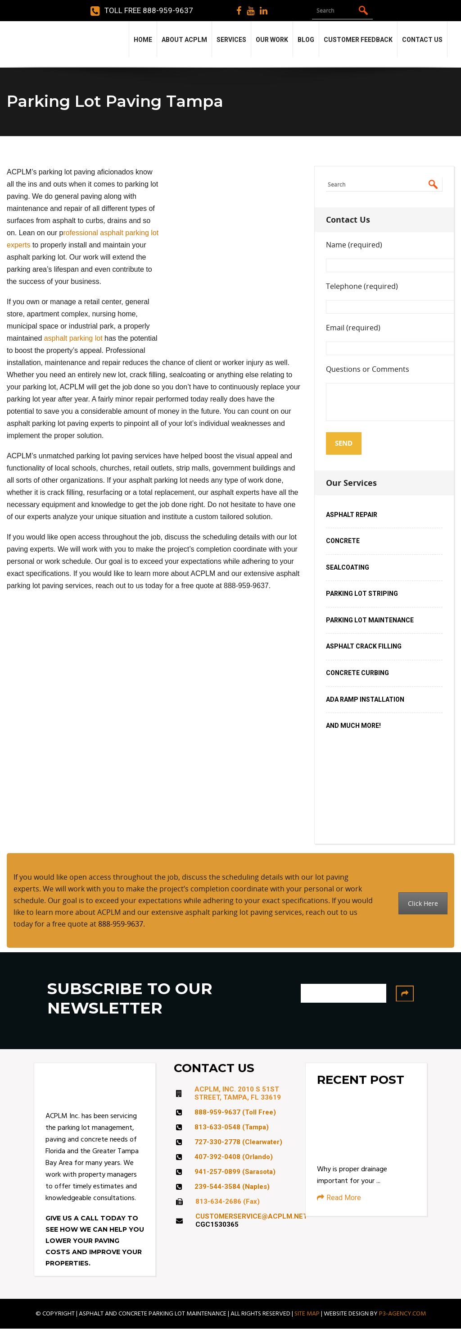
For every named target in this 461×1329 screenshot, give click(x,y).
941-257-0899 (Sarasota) (235, 1172)
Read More (339, 1197)
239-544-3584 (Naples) (232, 1187)
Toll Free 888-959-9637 (141, 10)
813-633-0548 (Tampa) (231, 1127)
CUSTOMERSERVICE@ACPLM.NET (251, 1216)
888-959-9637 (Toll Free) (235, 1112)
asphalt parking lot (73, 338)
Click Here (423, 903)
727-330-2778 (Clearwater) (238, 1142)
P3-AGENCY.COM (402, 1313)
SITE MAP (307, 1313)
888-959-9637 (120, 924)
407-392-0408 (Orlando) (233, 1157)
